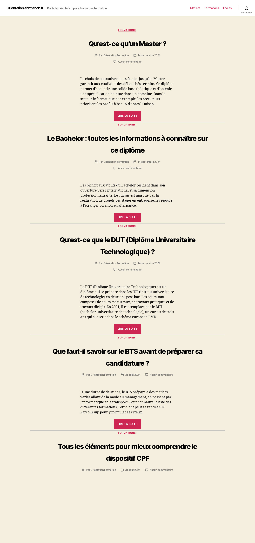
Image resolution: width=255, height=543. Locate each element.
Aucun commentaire (130, 62)
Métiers (195, 8)
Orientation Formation (115, 56)
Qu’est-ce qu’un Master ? (127, 43)
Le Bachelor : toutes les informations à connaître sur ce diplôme (127, 150)
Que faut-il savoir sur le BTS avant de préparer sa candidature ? (127, 370)
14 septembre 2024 (149, 56)
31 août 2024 (133, 389)
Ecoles (227, 8)
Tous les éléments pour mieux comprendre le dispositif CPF (127, 466)
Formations (211, 8)
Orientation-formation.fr (28, 8)
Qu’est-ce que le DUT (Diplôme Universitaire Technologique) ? (127, 258)
